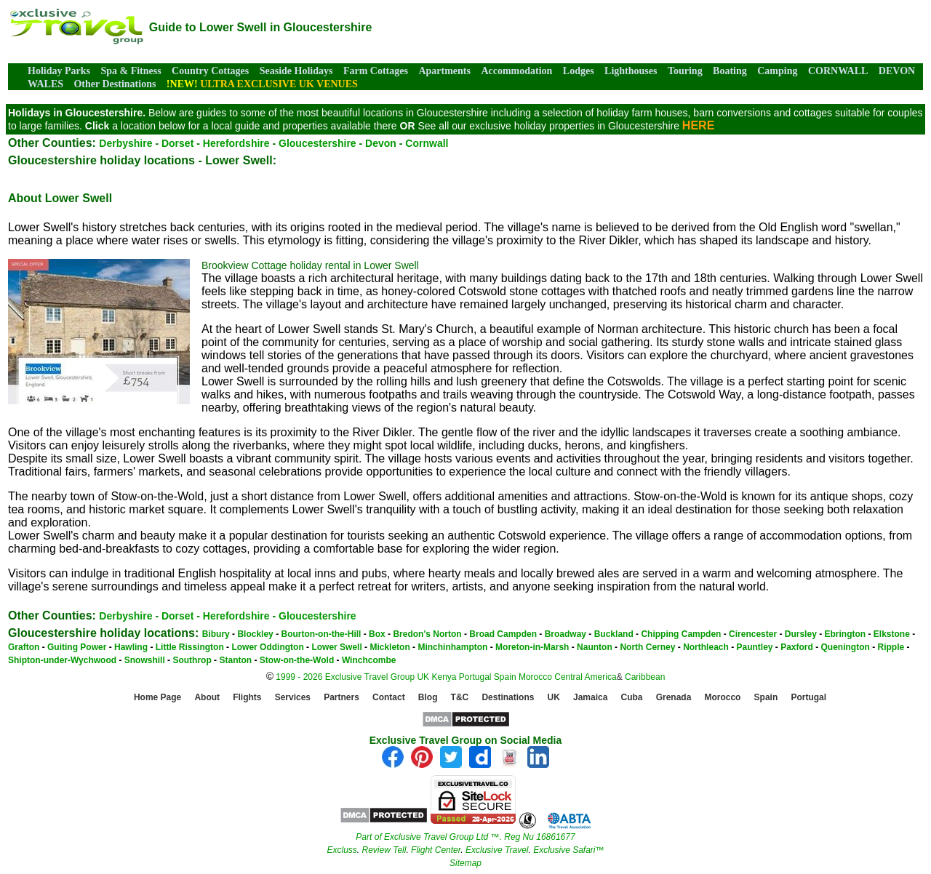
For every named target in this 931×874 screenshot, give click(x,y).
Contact (388, 698)
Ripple (891, 647)
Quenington (845, 647)
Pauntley (754, 647)
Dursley (801, 634)
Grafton (23, 647)
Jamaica (590, 698)
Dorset (177, 143)
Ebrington (845, 634)
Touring (685, 70)
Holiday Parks (59, 70)
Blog (428, 698)
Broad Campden (503, 634)
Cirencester (753, 634)
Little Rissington (190, 647)
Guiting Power (76, 647)
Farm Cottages (375, 70)
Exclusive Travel (497, 850)
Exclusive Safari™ (568, 850)
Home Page (157, 698)
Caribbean (645, 677)
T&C (460, 698)
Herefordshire (236, 143)
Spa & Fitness (130, 70)
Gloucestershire (317, 143)
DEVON (897, 70)
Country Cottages (210, 70)
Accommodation (516, 70)
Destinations (508, 698)
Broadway (565, 634)
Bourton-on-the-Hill (321, 634)
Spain (505, 677)
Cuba (632, 698)
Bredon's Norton (427, 634)
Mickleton (389, 647)
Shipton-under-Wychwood (62, 660)
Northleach (706, 647)
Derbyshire (125, 143)
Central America (585, 677)
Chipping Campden (681, 634)
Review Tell (383, 850)
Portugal (476, 677)
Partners (341, 698)
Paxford (796, 647)
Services (293, 698)
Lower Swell (336, 647)
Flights (247, 698)
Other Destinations (114, 84)
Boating (730, 70)
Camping (777, 70)
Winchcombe (369, 660)
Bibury (216, 634)
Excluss (341, 850)
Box (377, 634)
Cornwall (426, 143)
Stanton (235, 660)
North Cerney (647, 647)
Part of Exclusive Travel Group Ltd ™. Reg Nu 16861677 (465, 837)
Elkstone (892, 634)
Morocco (535, 677)
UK (423, 677)
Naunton (594, 647)
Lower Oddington (267, 647)
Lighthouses (630, 70)
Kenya (443, 677)
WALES (45, 84)
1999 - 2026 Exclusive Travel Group (345, 677)
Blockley (255, 634)
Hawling (131, 647)
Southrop (191, 660)
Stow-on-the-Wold (297, 660)
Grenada (674, 698)
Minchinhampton (452, 647)
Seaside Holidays (296, 70)
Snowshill (144, 660)
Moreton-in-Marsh (532, 647)
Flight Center (435, 850)
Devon (380, 143)
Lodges (578, 70)
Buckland (614, 634)
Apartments (444, 70)
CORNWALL (838, 70)
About (207, 698)
